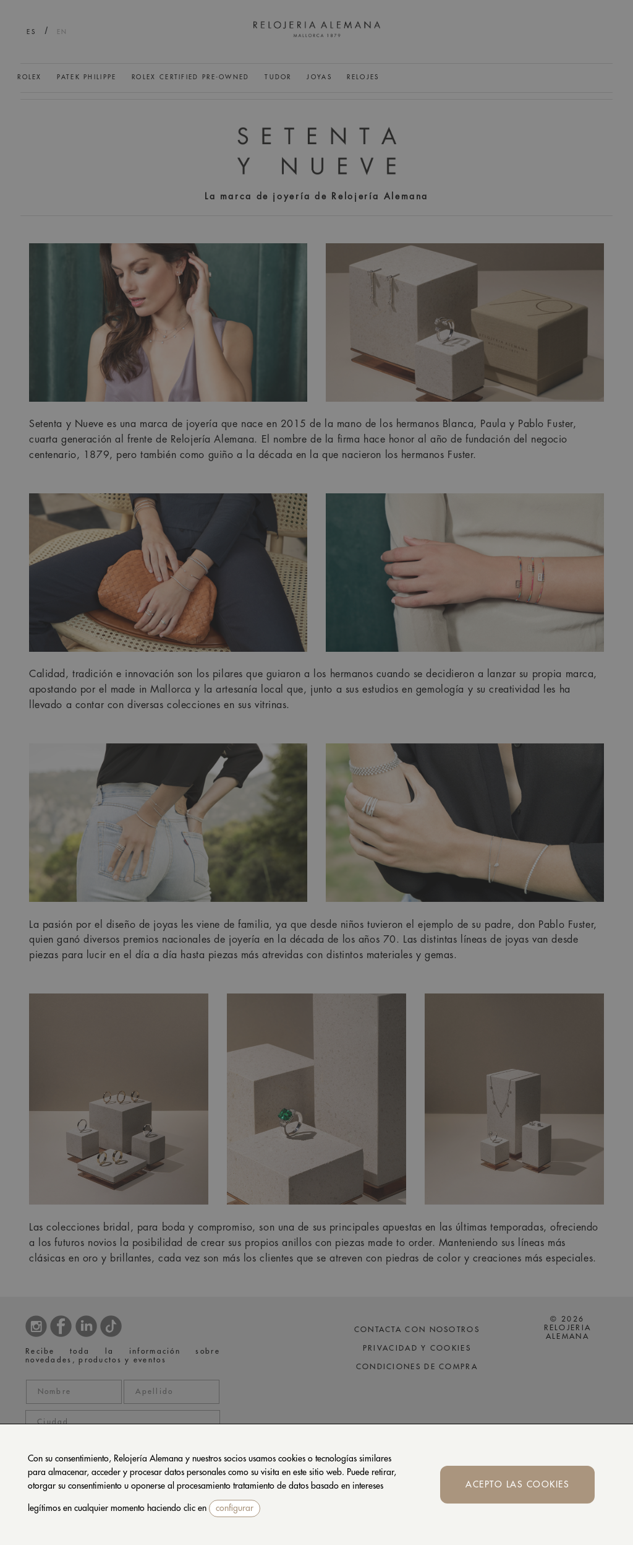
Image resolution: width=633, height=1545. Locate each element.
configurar (234, 1508)
